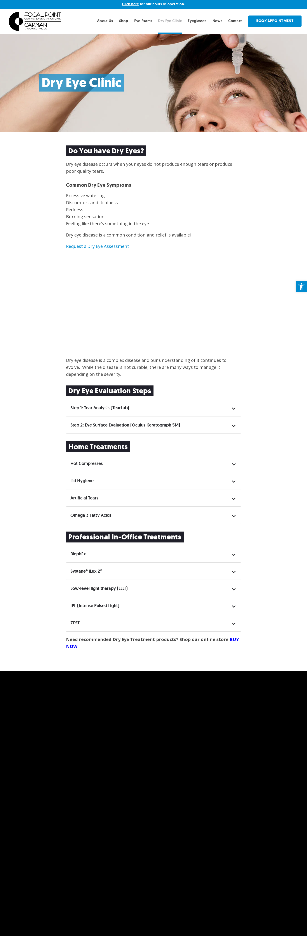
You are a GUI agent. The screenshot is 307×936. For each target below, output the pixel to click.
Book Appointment (274, 20)
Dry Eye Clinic (170, 20)
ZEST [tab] (152, 623)
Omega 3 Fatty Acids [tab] (152, 515)
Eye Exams (143, 20)
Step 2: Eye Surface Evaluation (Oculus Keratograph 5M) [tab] (152, 425)
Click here (130, 4)
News (217, 20)
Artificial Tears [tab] (152, 498)
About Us (105, 20)
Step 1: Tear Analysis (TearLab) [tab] (152, 408)
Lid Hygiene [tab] (152, 481)
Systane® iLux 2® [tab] (152, 571)
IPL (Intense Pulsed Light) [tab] (152, 605)
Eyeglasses (197, 20)
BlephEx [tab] (152, 554)
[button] (301, 286)
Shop (123, 20)
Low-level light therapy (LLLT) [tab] (152, 588)
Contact (235, 20)
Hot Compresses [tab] (152, 463)
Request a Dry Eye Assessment (97, 246)
